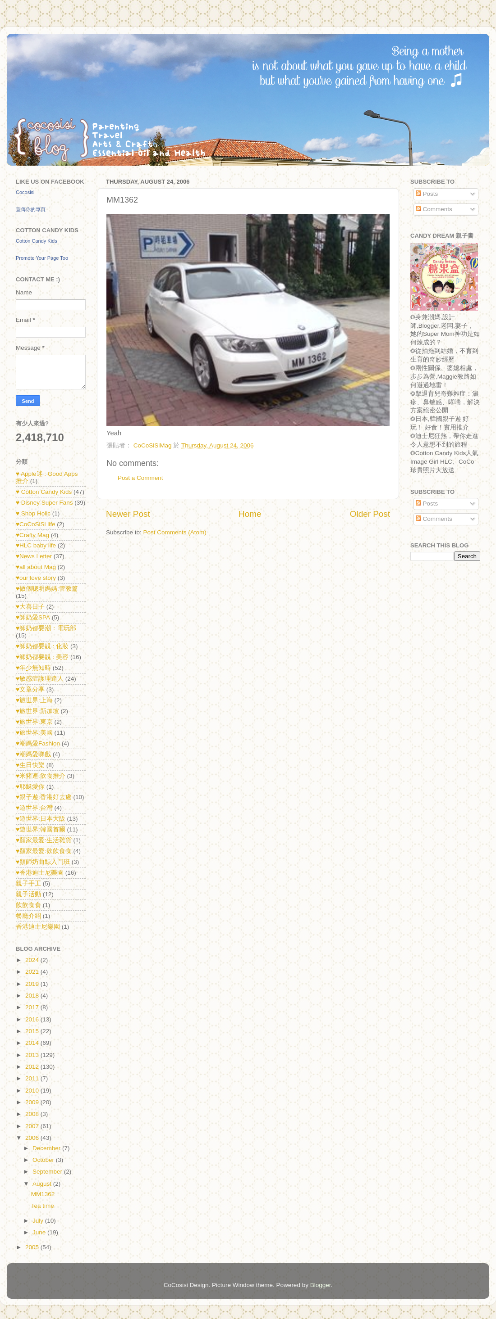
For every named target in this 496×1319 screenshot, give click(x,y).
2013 (33, 1055)
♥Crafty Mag (32, 535)
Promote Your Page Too (42, 258)
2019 (33, 983)
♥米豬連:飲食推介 (40, 775)
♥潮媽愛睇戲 (33, 754)
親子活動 (28, 894)
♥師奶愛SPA (33, 617)
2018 (33, 995)
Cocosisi (25, 192)
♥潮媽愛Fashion (38, 743)
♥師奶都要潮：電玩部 (46, 628)
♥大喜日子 (30, 606)
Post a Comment (140, 477)
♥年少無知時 (33, 667)
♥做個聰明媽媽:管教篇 (47, 588)
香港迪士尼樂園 (38, 926)
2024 (33, 960)
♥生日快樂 (30, 765)
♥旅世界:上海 (34, 700)
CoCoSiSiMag (153, 445)
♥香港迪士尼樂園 (40, 872)
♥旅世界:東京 (34, 721)
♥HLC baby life (36, 545)
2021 (33, 971)
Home (250, 514)
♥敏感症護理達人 (40, 678)
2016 (33, 1019)
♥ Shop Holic (33, 513)
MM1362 (43, 1194)
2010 (33, 1090)
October (44, 1159)
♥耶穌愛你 (30, 786)
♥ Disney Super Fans (44, 502)
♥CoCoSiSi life (35, 524)
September (48, 1171)
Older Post (370, 514)
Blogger (320, 1285)
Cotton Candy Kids (36, 241)
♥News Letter (34, 556)
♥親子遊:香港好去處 (44, 797)
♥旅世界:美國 (34, 732)
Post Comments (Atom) (175, 532)
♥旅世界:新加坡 (37, 711)
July (38, 1220)
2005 (33, 1247)
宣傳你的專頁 (31, 209)
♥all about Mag (36, 567)
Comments (434, 209)
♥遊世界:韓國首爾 (40, 829)
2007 (33, 1126)
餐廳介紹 (28, 915)
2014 (33, 1042)
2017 (33, 1007)
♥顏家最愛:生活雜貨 (44, 840)
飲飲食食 (28, 905)
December (47, 1148)
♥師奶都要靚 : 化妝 (42, 646)
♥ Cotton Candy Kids (44, 491)
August (42, 1183)
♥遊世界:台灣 (34, 807)
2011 (33, 1078)
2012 (33, 1066)
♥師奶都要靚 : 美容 (42, 657)
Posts (427, 193)
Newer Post (128, 514)
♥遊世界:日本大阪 (40, 818)
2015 (33, 1031)
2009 (33, 1102)
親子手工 (28, 883)
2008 (33, 1114)
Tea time (42, 1205)
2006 (33, 1137)
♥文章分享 (30, 689)
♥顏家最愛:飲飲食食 (44, 851)
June (39, 1232)
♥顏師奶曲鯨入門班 (43, 861)
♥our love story (36, 577)
